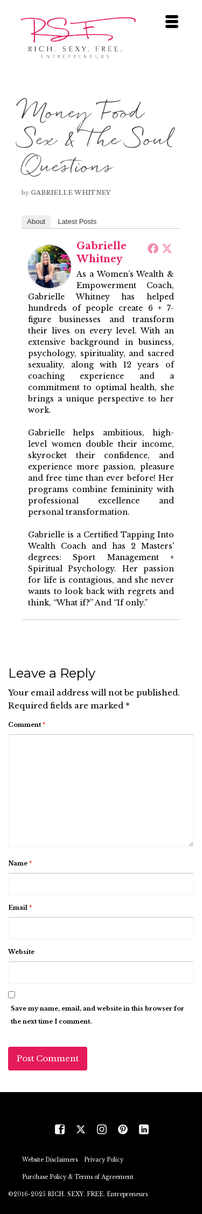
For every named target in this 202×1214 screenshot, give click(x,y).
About (36, 221)
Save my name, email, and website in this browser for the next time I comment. (97, 1015)
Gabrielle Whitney (70, 192)
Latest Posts (77, 221)
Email (20, 907)
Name (20, 863)
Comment (26, 724)
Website (21, 952)
